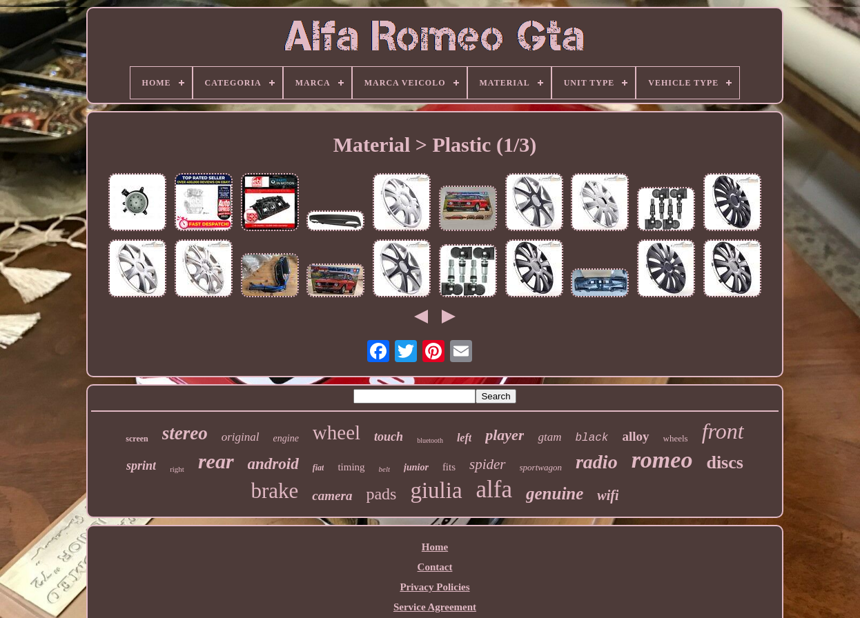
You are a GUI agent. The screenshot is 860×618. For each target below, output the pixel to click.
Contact (435, 566)
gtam (549, 436)
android (273, 463)
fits (449, 466)
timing (351, 466)
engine (286, 438)
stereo (185, 433)
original (241, 436)
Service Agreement (434, 606)
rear (216, 461)
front (723, 431)
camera (332, 495)
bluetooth (430, 440)
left (464, 437)
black (591, 438)
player (504, 434)
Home (435, 546)
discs (724, 462)
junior (416, 467)
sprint (141, 465)
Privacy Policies (434, 586)
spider (487, 464)
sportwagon (541, 467)
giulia (436, 490)
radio (597, 461)
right (177, 469)
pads (381, 494)
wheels (675, 438)
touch (388, 436)
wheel (336, 432)
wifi (607, 495)
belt (385, 469)
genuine (554, 493)
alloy (635, 436)
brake (275, 491)
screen (137, 438)
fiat (318, 467)
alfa (494, 489)
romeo (662, 459)
